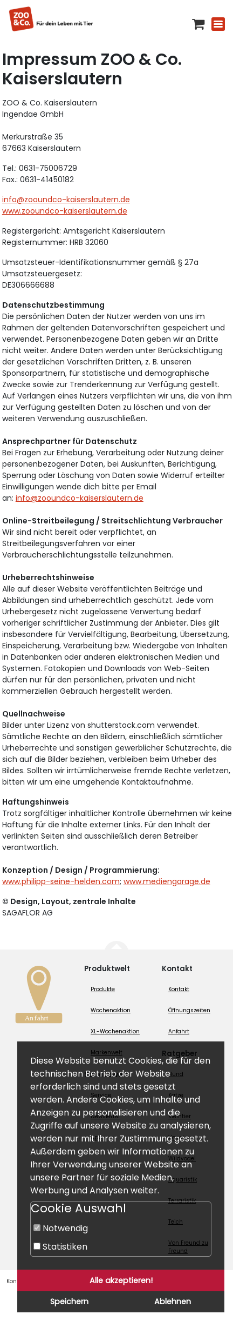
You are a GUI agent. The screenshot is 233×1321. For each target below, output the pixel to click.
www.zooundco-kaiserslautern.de (64, 210)
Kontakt (178, 989)
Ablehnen (172, 1301)
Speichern (69, 1301)
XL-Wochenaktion (115, 1031)
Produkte (103, 989)
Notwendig (60, 1228)
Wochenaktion (111, 1010)
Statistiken (60, 1246)
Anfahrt (178, 1031)
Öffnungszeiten (189, 1010)
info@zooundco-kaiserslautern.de (66, 199)
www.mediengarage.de (167, 881)
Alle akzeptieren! (121, 1280)
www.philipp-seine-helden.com (61, 881)
